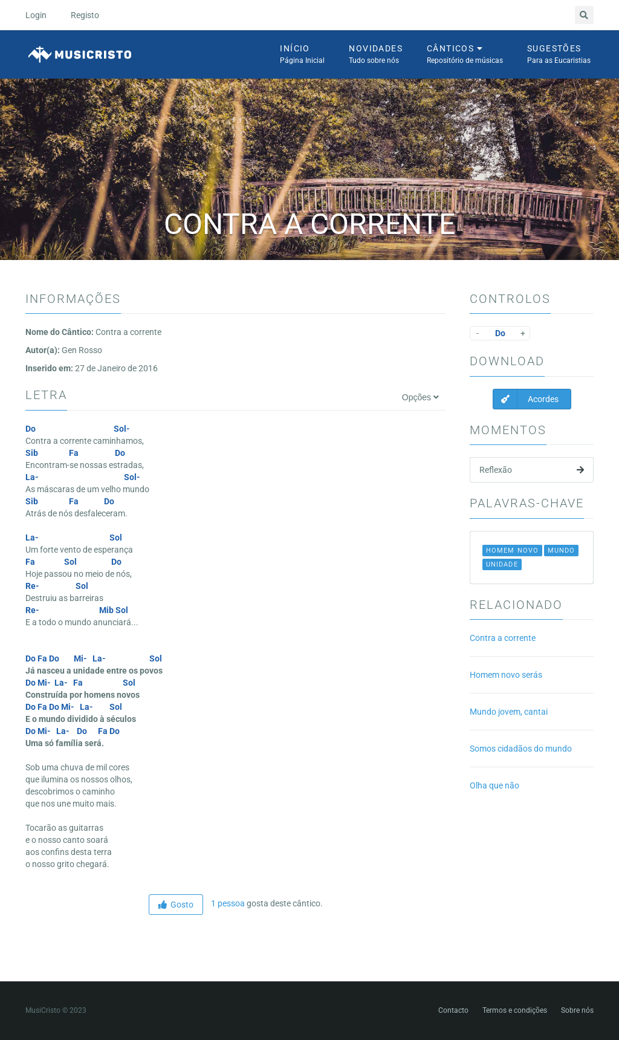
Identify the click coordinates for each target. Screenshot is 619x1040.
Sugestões (559, 55)
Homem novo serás (506, 675)
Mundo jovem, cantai (509, 712)
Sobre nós (577, 1010)
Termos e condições (514, 1010)
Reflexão (531, 470)
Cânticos (465, 55)
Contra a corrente (503, 638)
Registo (85, 15)
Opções (420, 397)
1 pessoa (227, 903)
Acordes (526, 399)
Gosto (175, 904)
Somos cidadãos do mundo (521, 748)
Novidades (376, 55)
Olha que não (494, 785)
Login (36, 15)
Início (302, 55)
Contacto (453, 1010)
